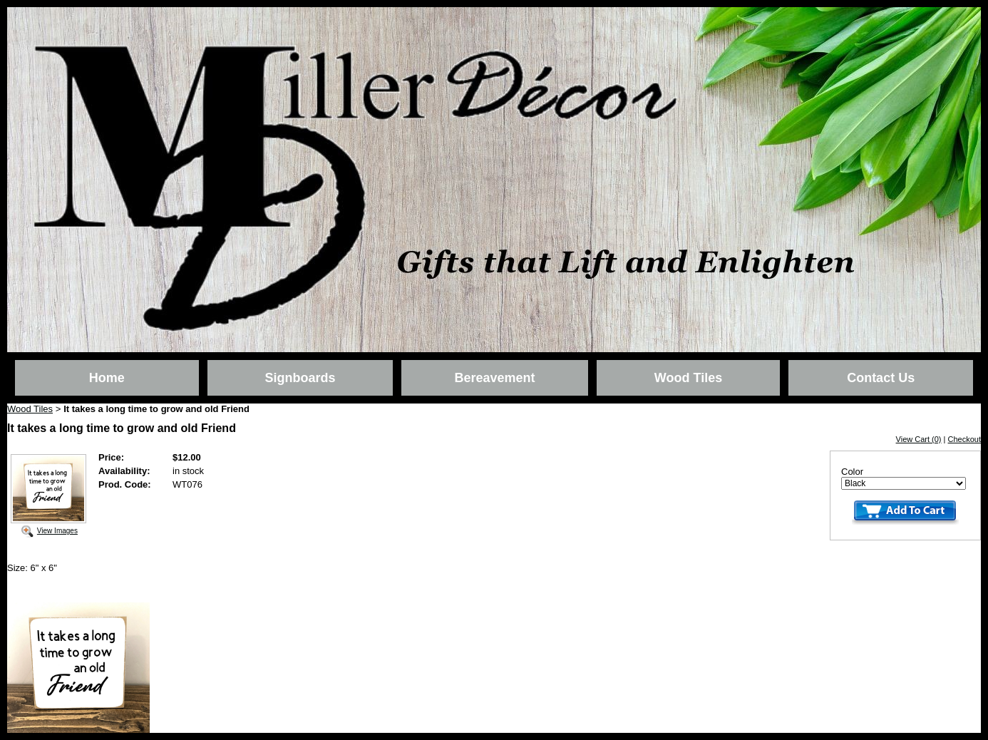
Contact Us (881, 378)
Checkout (964, 439)
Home (107, 378)
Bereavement (494, 378)
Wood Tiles (688, 378)
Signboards (299, 378)
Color (852, 471)
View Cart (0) (919, 439)
